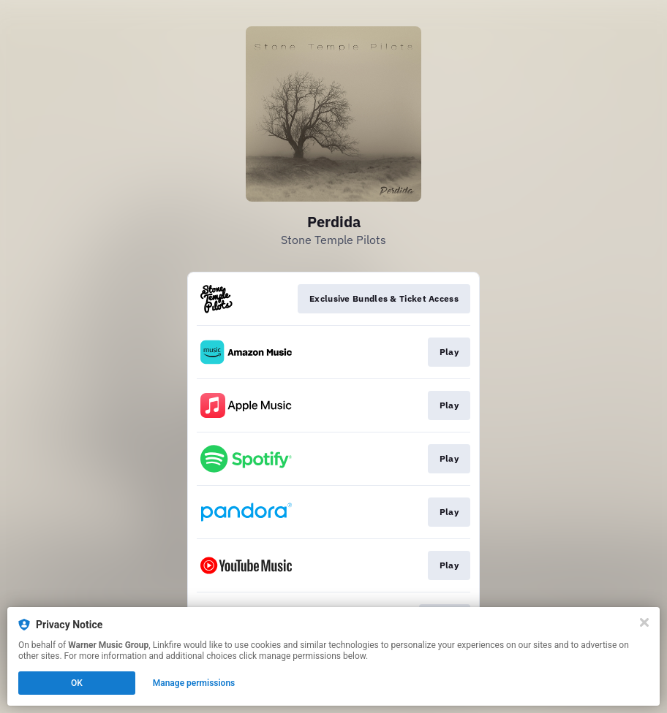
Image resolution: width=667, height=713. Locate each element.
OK (77, 683)
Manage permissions (194, 683)
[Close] (644, 622)
